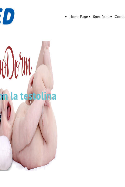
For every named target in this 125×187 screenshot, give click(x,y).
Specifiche (101, 16)
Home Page (78, 16)
